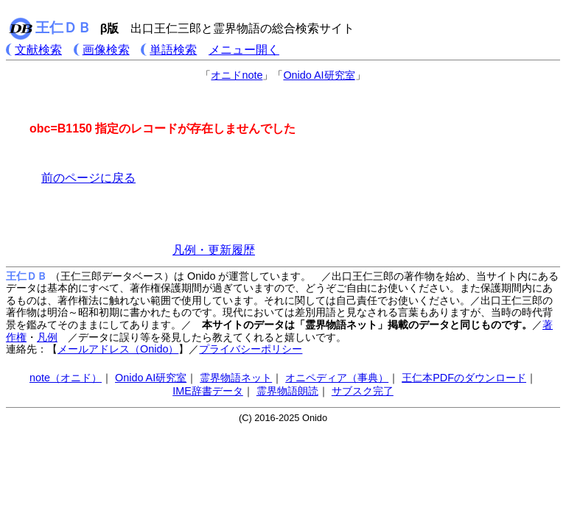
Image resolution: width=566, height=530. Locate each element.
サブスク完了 (363, 391)
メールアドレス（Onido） (117, 349)
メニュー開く (244, 49)
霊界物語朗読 (287, 391)
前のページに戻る (88, 178)
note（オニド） (65, 378)
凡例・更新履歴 (213, 250)
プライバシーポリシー (250, 349)
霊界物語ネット (236, 378)
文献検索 (38, 49)
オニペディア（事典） (336, 378)
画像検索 (106, 49)
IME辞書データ (207, 391)
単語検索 (173, 49)
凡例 (47, 337)
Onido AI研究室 (318, 75)
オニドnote (236, 75)
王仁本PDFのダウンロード (464, 378)
